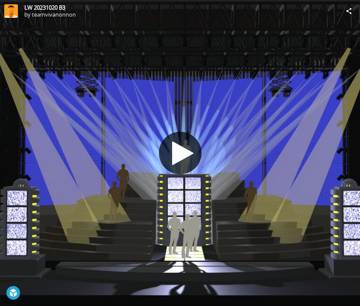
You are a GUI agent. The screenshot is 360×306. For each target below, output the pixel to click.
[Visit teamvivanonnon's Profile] (11, 11)
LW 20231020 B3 (44, 7)
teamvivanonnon (54, 14)
